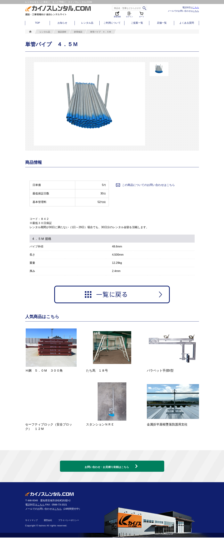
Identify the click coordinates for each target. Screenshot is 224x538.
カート (141, 14)
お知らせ (62, 22)
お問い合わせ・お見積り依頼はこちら (107, 464)
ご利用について (112, 22)
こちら (196, 7)
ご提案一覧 (137, 22)
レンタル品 (87, 22)
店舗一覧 (162, 22)
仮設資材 (62, 32)
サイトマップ (31, 521)
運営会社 (48, 521)
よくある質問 (186, 22)
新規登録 (117, 14)
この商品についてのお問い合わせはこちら (145, 185)
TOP (37, 22)
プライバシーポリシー (68, 521)
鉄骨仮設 (78, 32)
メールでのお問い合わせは (183, 10)
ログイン (129, 14)
